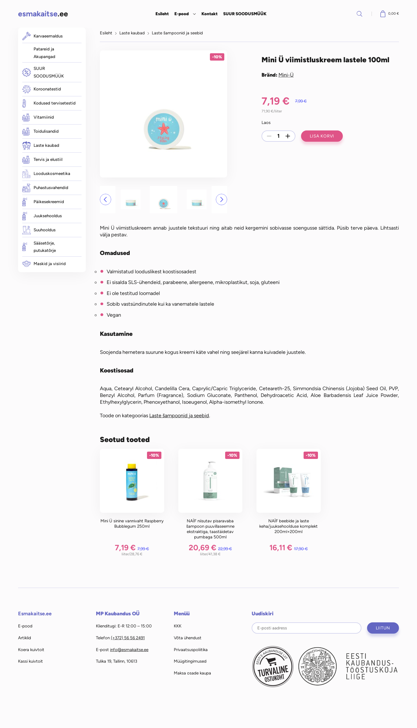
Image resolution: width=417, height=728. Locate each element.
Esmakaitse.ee (35, 614)
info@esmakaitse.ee (129, 649)
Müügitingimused (190, 661)
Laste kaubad (40, 145)
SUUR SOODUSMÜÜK (245, 13)
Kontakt (209, 13)
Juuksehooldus (42, 216)
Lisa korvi (322, 136)
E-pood (181, 13)
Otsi (359, 13)
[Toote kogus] (278, 136)
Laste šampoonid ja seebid (177, 32)
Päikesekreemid (43, 202)
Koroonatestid (41, 89)
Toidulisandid (40, 132)
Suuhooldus (39, 230)
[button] (105, 199)
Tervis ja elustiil (42, 160)
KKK (177, 626)
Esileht (162, 13)
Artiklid (24, 637)
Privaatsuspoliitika (191, 649)
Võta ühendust (187, 637)
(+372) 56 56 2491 (128, 637)
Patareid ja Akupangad (44, 52)
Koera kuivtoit (31, 649)
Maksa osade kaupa (192, 673)
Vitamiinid (38, 117)
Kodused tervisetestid (49, 103)
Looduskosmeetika (46, 174)
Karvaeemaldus (42, 36)
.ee (43, 13)
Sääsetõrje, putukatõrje (39, 247)
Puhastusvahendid (45, 188)
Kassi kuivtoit (30, 661)
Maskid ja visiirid (44, 264)
